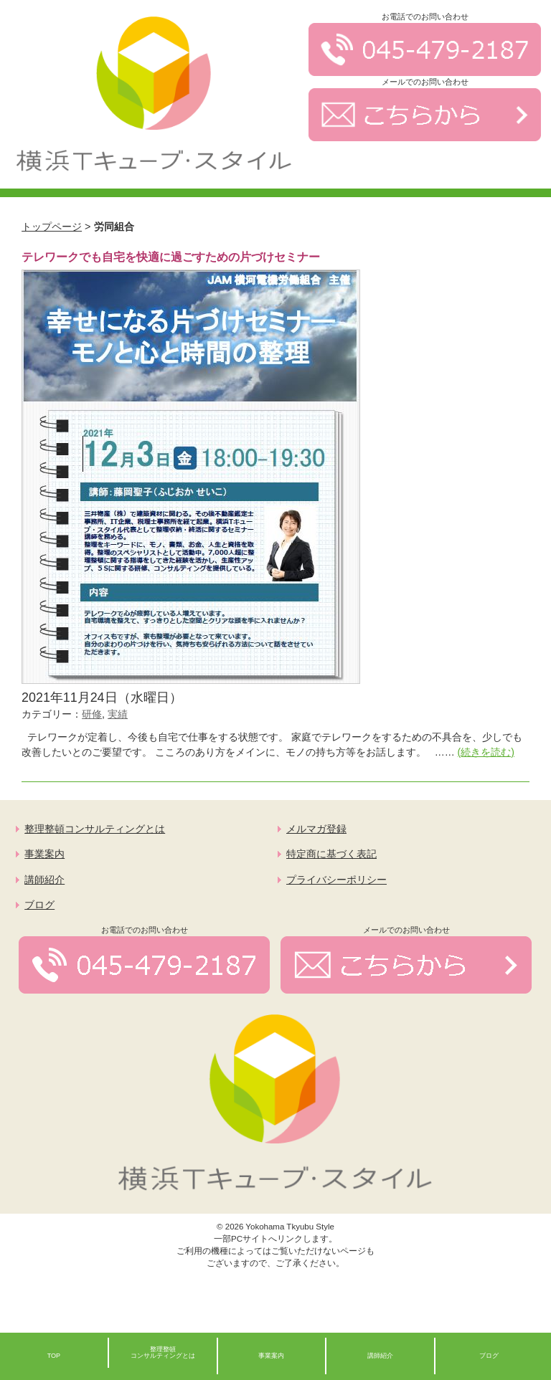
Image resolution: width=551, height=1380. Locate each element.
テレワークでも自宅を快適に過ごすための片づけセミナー (171, 257)
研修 (92, 714)
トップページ (52, 226)
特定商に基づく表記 (331, 854)
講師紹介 (44, 880)
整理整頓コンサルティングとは (94, 829)
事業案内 (44, 854)
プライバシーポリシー (336, 880)
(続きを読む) (486, 752)
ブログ (39, 905)
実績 (118, 714)
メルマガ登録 (316, 829)
